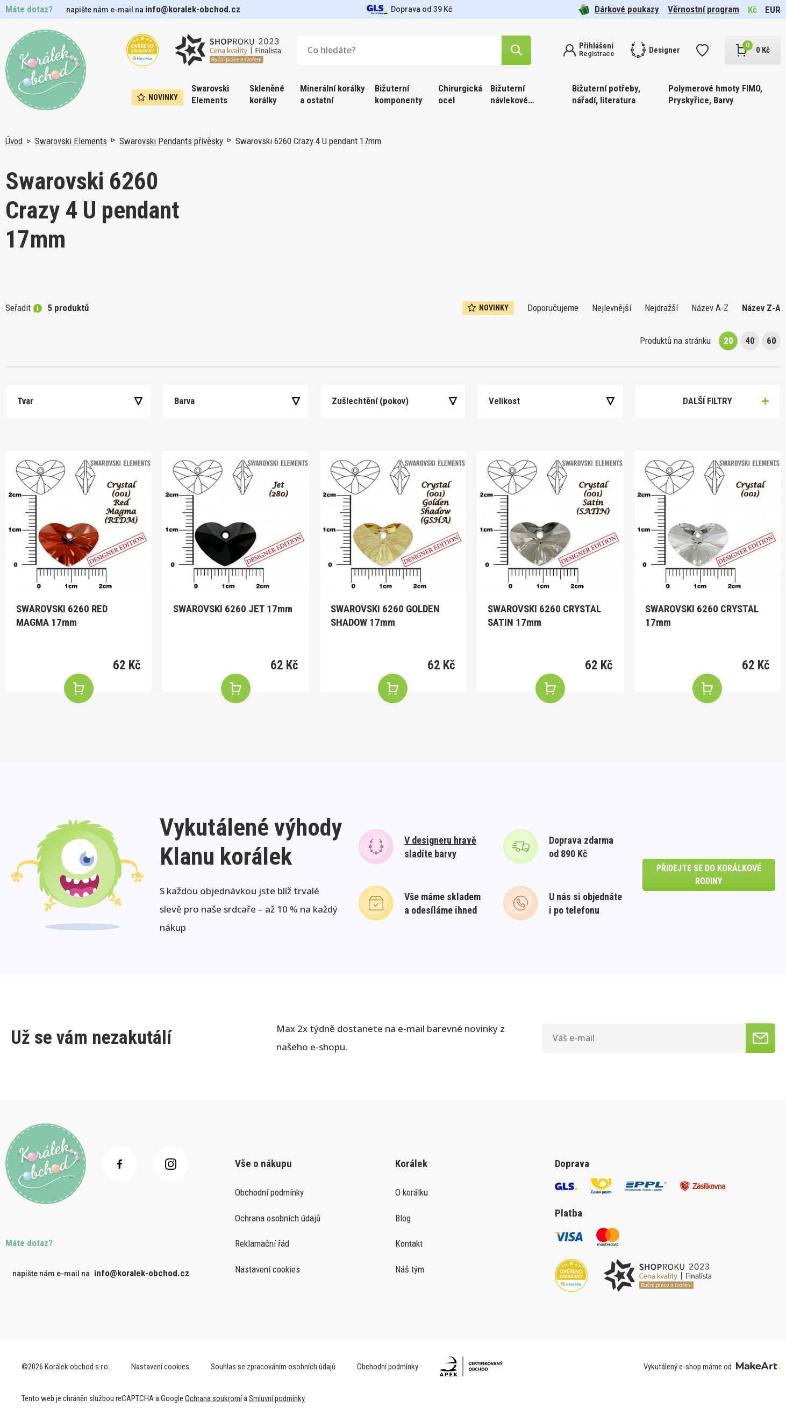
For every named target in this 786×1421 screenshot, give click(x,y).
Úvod (14, 141)
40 (750, 340)
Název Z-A (761, 307)
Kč (752, 9)
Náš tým (409, 1269)
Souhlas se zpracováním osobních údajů (273, 1366)
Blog (403, 1218)
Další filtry (707, 400)
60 (771, 340)
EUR (773, 9)
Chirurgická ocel (460, 94)
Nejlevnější (611, 307)
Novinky (157, 97)
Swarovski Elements (210, 94)
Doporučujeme (552, 307)
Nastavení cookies (267, 1269)
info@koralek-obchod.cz (192, 9)
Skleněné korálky (266, 94)
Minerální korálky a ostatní (332, 94)
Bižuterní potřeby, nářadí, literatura (606, 94)
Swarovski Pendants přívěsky (171, 141)
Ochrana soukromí (213, 1398)
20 (728, 340)
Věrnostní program (703, 9)
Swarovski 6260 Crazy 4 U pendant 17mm (308, 141)
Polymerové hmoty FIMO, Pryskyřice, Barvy (715, 94)
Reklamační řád (262, 1243)
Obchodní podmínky (269, 1192)
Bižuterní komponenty (399, 94)
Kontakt (409, 1243)
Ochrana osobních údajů (277, 1218)
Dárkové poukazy (618, 9)
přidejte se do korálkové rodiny (708, 874)
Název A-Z (709, 307)
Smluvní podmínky (277, 1398)
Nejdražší (661, 307)
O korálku (411, 1192)
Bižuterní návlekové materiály (509, 95)
